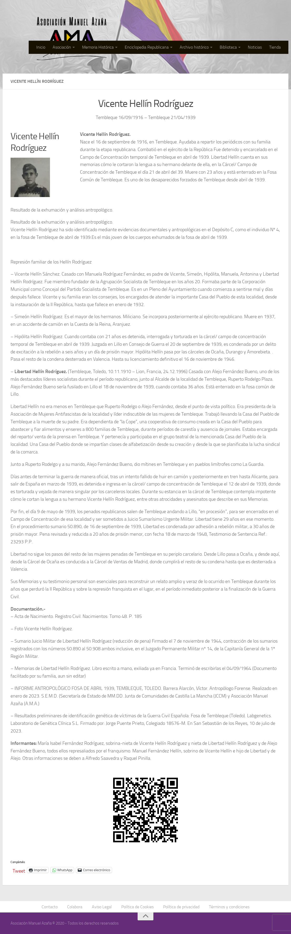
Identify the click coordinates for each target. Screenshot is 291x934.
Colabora (74, 906)
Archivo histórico (194, 47)
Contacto (50, 906)
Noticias (255, 47)
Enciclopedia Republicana (147, 47)
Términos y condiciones (229, 906)
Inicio (40, 47)
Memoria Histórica (98, 47)
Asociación (62, 47)
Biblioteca (228, 47)
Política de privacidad (181, 906)
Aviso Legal (102, 906)
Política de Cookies (137, 906)
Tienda (275, 47)
